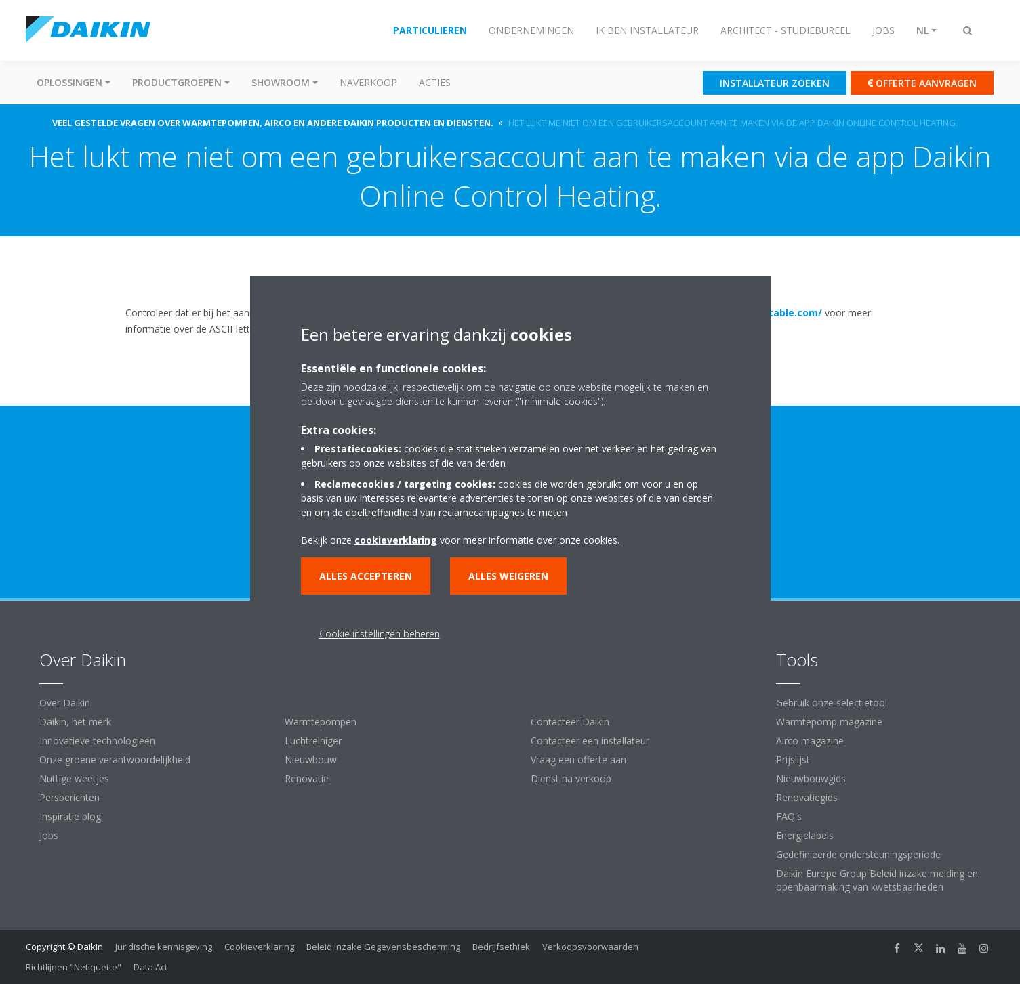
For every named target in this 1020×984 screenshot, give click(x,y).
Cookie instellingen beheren (379, 633)
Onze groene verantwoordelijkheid (114, 759)
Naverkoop (368, 82)
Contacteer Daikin (570, 721)
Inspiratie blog (70, 816)
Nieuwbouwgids (811, 778)
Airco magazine (810, 740)
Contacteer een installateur (590, 740)
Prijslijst (793, 759)
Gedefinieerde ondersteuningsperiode (858, 854)
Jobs (48, 835)
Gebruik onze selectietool (831, 702)
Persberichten (69, 797)
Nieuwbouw (311, 759)
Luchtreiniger (313, 740)
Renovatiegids (807, 797)
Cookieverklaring (259, 947)
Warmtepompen (320, 721)
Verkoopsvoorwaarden (590, 947)
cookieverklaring (395, 540)
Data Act (150, 967)
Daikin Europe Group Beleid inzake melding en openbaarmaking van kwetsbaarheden (877, 880)
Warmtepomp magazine (829, 721)
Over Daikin (64, 702)
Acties (435, 82)
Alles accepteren (365, 576)
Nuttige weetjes (74, 778)
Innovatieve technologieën (97, 740)
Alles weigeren (508, 576)
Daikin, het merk (75, 721)
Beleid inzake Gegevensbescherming (383, 947)
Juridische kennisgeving (163, 947)
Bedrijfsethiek (501, 947)
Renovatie (307, 778)
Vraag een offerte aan (578, 759)
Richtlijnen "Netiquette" (73, 967)
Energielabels (805, 835)
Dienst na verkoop (571, 778)
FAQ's (789, 816)
